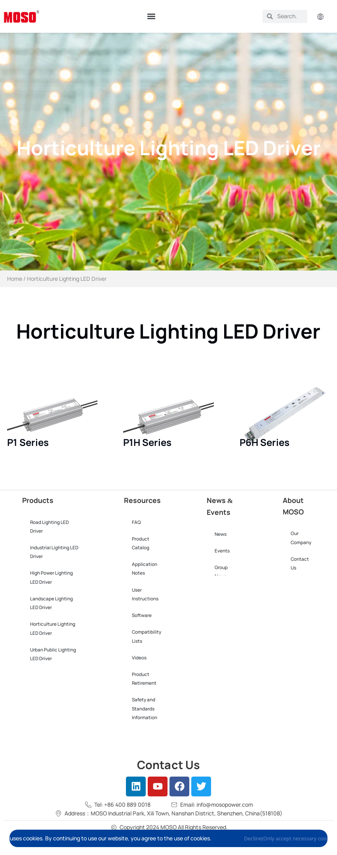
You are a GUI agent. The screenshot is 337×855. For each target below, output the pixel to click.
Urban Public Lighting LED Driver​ (53, 654)
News (221, 534)
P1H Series (147, 442)
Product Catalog (140, 543)
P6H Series (264, 442)
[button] (151, 16)
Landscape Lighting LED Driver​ (51, 603)
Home (14, 278)
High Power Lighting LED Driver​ (51, 577)
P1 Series (28, 442)
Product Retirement (144, 678)
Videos (139, 658)
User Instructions (145, 594)
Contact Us (300, 563)
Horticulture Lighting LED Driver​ (52, 628)
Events (222, 551)
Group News (221, 571)
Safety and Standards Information (144, 708)
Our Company (301, 537)
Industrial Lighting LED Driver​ (54, 552)
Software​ (142, 615)
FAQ (136, 522)
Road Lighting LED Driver (49, 526)
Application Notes (144, 568)
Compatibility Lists (146, 636)
